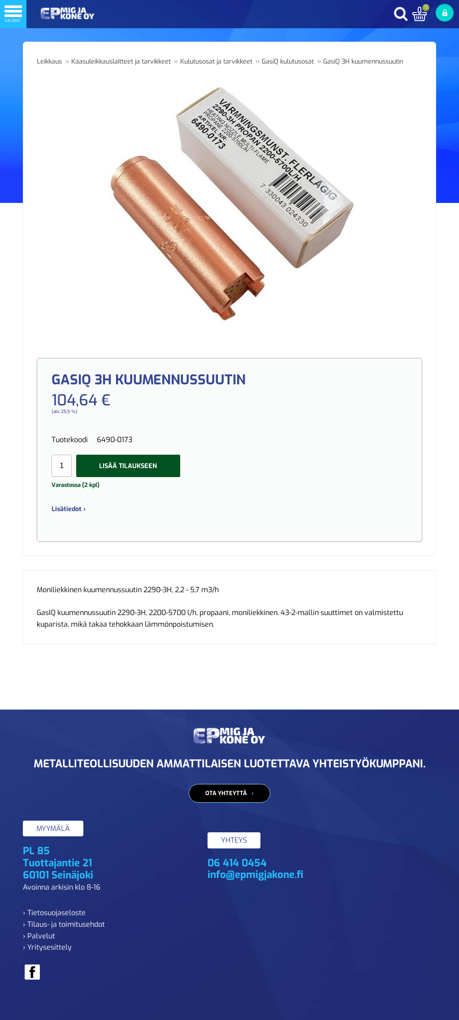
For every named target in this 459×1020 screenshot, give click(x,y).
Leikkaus (49, 61)
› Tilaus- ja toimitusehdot (64, 924)
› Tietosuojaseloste (54, 912)
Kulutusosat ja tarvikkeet (216, 61)
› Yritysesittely (47, 947)
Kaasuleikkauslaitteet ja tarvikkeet (121, 61)
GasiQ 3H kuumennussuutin (363, 61)
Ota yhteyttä (226, 793)
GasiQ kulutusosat (288, 61)
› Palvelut (39, 936)
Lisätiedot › (69, 509)
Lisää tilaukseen (128, 466)
